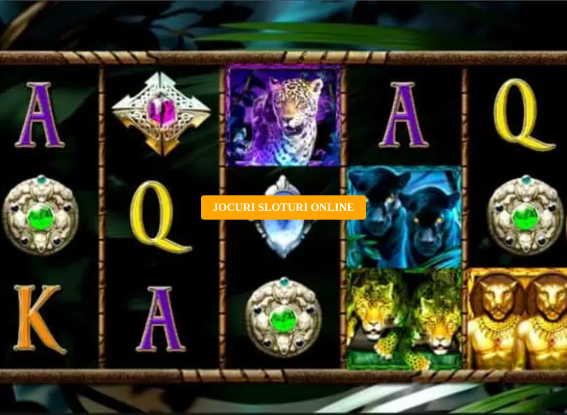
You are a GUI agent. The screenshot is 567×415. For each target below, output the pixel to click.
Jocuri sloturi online (283, 207)
